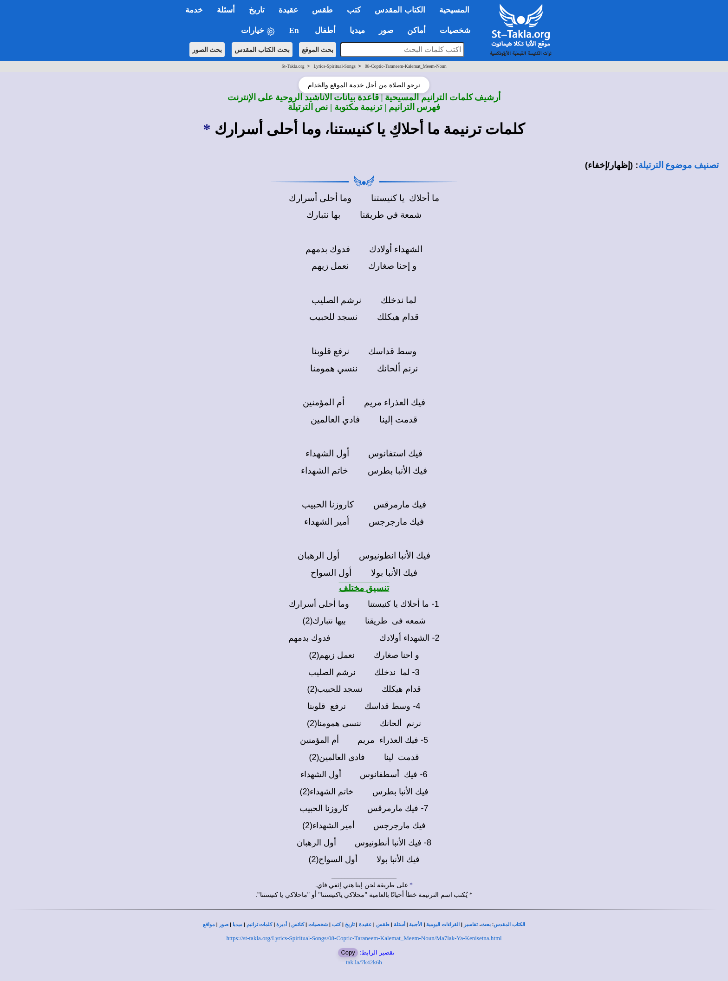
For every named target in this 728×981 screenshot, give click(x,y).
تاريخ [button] (257, 10)
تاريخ (350, 924)
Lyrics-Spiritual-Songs (334, 66)
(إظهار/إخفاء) (609, 165)
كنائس (297, 924)
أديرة (281, 924)
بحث (486, 924)
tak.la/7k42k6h (364, 962)
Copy (348, 952)
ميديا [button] (357, 30)
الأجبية (415, 924)
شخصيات (318, 924)
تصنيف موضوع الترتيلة (678, 165)
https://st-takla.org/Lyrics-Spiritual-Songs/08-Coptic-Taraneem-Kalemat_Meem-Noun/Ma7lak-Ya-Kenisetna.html (363, 938)
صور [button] (386, 30)
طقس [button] (322, 10)
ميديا (237, 924)
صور (223, 924)
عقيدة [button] (288, 10)
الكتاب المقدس (509, 924)
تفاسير (471, 924)
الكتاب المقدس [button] (400, 10)
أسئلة (399, 924)
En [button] (295, 30)
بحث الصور (207, 49)
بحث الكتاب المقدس (262, 49)
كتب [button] (354, 10)
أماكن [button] (416, 30)
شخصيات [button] (458, 30)
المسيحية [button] (454, 10)
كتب (336, 924)
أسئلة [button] (226, 10)
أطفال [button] (325, 30)
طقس (383, 924)
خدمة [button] (194, 10)
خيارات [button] (258, 31)
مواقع (209, 924)
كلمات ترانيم (260, 924)
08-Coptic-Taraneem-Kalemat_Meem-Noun (406, 66)
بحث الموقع (317, 49)
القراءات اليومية (443, 924)
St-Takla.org (292, 66)
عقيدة (365, 924)
